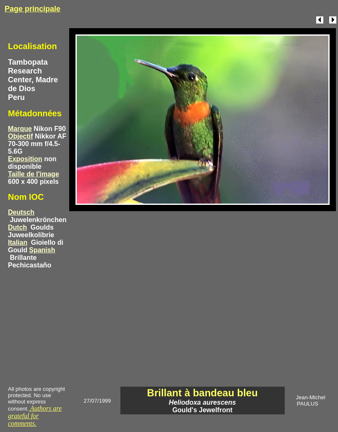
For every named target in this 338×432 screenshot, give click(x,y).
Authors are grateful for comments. (35, 416)
